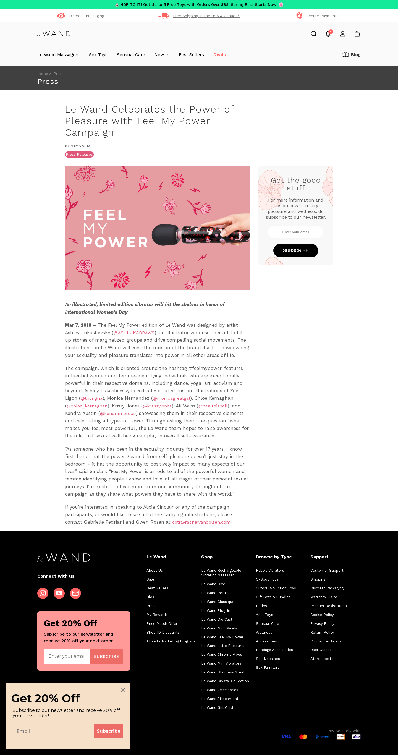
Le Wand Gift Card (217, 708)
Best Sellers (191, 54)
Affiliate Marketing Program (170, 641)
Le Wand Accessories (219, 690)
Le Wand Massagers (58, 54)
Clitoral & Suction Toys (276, 588)
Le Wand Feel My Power (222, 637)
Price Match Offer (161, 623)
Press (151, 606)
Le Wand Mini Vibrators (221, 663)
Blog (351, 54)
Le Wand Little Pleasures (223, 646)
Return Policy (322, 632)
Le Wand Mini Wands (219, 628)
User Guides (321, 650)
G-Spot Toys (267, 579)
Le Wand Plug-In (215, 610)
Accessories (266, 641)
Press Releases (79, 154)
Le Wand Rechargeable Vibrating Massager (221, 572)
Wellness (264, 632)
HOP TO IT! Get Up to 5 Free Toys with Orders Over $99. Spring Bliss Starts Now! (199, 4)
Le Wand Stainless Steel (223, 672)
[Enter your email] (67, 656)
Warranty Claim (323, 597)
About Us (154, 570)
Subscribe (295, 250)
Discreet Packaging (327, 588)
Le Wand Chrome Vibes (221, 654)
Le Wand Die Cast (216, 619)
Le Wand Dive (213, 584)
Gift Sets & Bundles (273, 597)
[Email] (53, 731)
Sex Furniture (268, 667)
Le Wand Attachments (220, 699)
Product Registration (328, 606)
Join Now (106, 656)
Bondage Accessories (274, 650)
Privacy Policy (322, 623)
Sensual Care (131, 54)
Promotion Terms (326, 641)
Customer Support (327, 570)
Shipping (317, 579)
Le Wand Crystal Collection (225, 681)
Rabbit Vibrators (270, 570)
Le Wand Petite (215, 593)
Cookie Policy (322, 615)
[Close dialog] (123, 690)
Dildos (261, 606)
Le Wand (156, 556)
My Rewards (157, 615)
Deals (219, 54)
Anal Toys (264, 615)
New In (162, 54)
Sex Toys (98, 54)
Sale (150, 579)
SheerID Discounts (163, 632)
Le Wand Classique (217, 602)
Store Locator (322, 659)
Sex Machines (268, 659)
